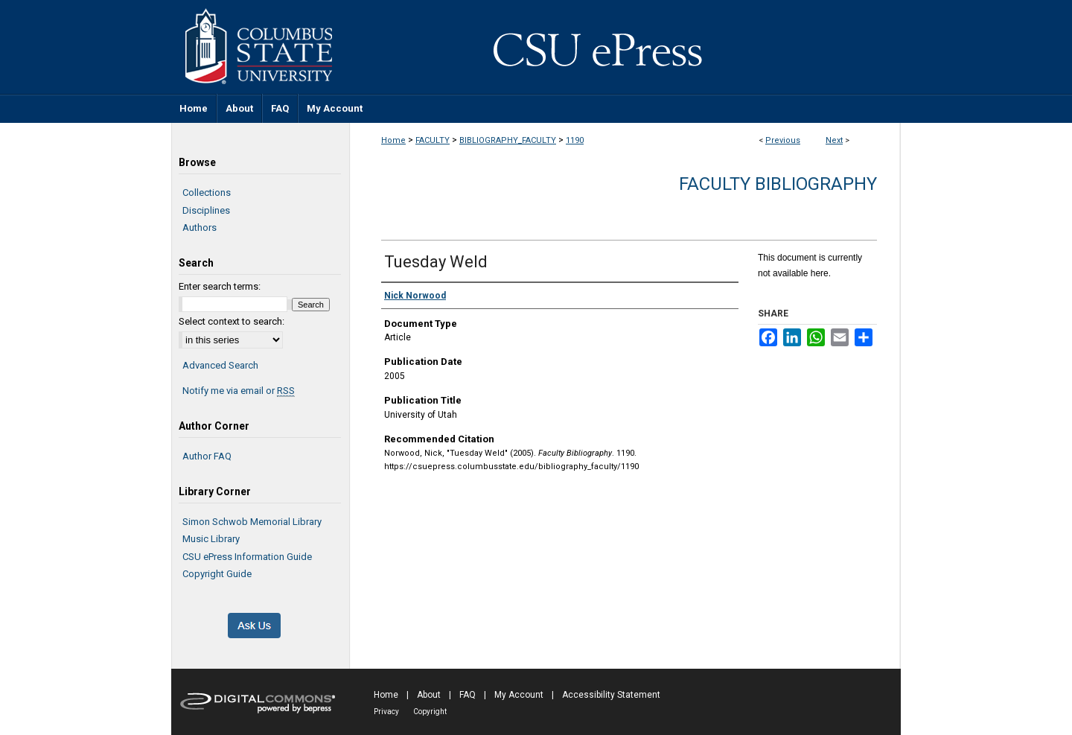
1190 (575, 140)
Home (393, 140)
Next (834, 140)
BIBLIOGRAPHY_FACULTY (507, 140)
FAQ (467, 695)
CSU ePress (625, 47)
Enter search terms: (220, 286)
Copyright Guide (217, 573)
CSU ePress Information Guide (247, 556)
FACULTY (432, 140)
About (429, 695)
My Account (518, 695)
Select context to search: (231, 321)
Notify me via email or (238, 391)
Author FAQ (207, 456)
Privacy (386, 711)
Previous (782, 140)
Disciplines (206, 210)
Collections (206, 192)
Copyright (430, 711)
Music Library (211, 538)
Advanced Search (220, 365)
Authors (199, 227)
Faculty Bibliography (778, 184)
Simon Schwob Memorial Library (252, 521)
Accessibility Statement (611, 695)
